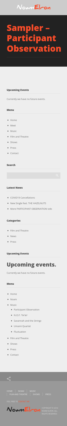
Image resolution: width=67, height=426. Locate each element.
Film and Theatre (19, 136)
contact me (23, 401)
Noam (13, 299)
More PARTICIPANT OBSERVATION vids (31, 208)
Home (13, 120)
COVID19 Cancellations (22, 197)
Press (13, 147)
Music (13, 131)
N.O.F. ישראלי (21, 315)
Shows (13, 142)
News (13, 236)
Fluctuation (20, 331)
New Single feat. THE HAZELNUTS (28, 203)
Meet (13, 125)
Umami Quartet (22, 326)
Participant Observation (26, 309)
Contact (14, 153)
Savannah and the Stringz (27, 320)
